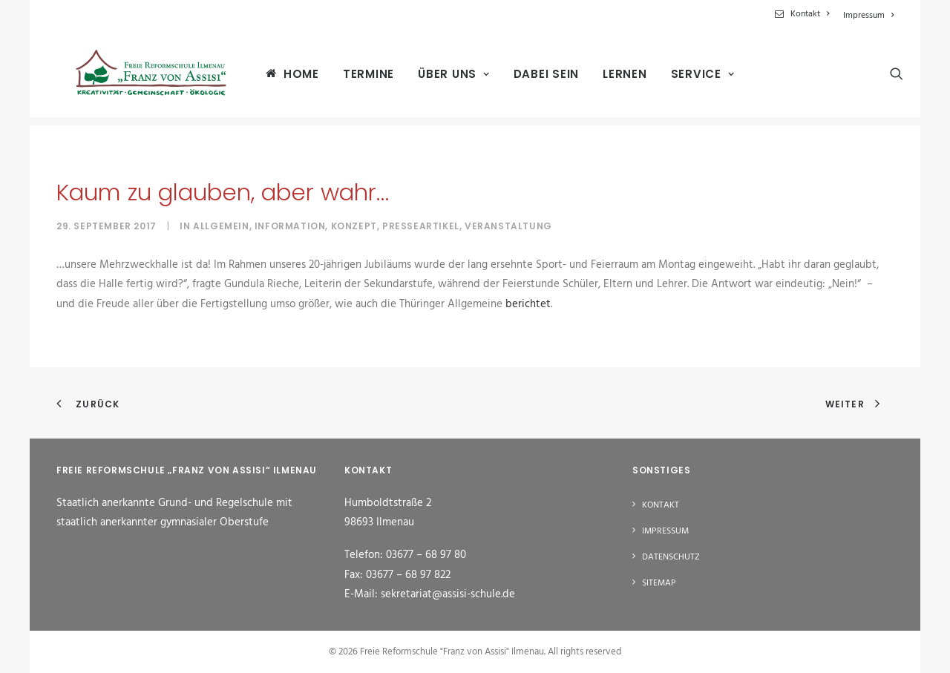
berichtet (528, 304)
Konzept (354, 226)
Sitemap (659, 583)
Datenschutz (671, 557)
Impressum (868, 15)
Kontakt (809, 14)
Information (290, 226)
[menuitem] (804, 14)
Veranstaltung (508, 226)
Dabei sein (535, 78)
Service (692, 78)
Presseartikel (420, 226)
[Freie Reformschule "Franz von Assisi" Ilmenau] (144, 77)
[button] (887, 77)
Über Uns (443, 78)
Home (290, 77)
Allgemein (221, 226)
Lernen (614, 78)
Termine (357, 78)
